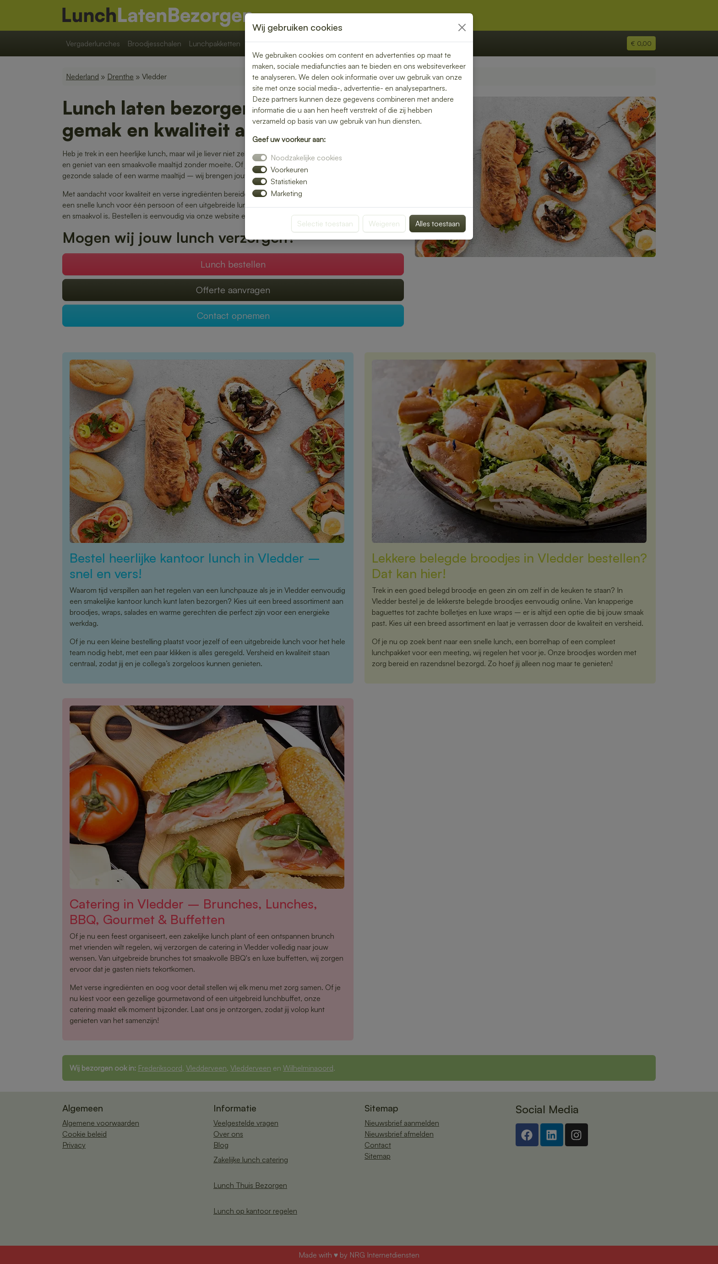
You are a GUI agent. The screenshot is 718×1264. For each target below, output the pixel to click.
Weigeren (384, 223)
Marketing (286, 193)
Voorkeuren (289, 169)
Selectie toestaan (325, 223)
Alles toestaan (437, 223)
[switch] (259, 169)
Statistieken (289, 181)
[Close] (462, 27)
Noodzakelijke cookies (306, 157)
